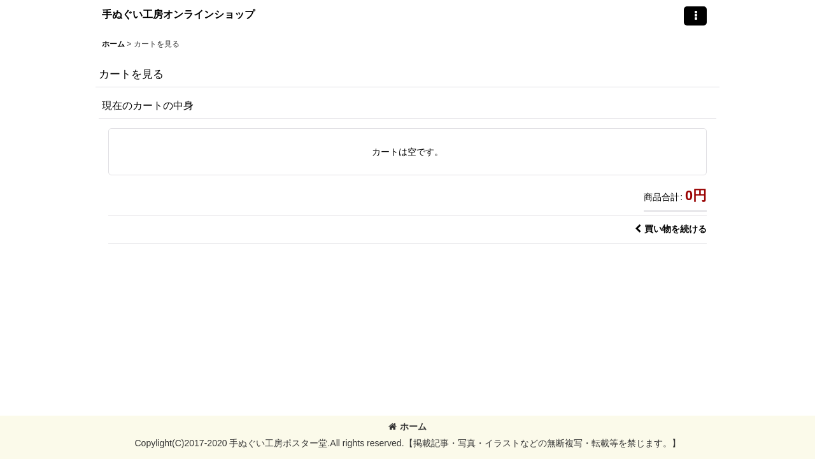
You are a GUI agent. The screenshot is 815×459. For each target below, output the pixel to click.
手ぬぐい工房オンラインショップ (178, 14)
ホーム (407, 426)
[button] (695, 16)
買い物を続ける (671, 229)
